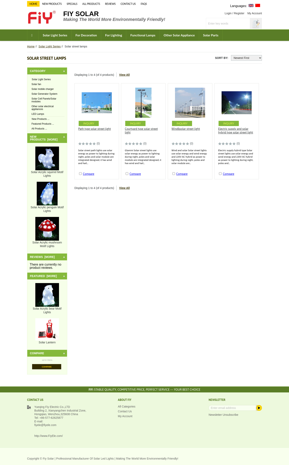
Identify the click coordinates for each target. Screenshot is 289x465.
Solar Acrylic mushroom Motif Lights (47, 232)
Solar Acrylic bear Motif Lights (47, 298)
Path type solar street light (94, 128)
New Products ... (40, 119)
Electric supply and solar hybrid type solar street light (235, 130)
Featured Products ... (43, 123)
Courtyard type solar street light (141, 130)
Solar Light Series (55, 35)
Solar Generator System (44, 93)
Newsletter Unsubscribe (223, 414)
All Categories (126, 406)
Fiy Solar (81, 13)
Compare (47, 366)
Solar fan (36, 84)
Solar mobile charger (43, 89)
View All (124, 74)
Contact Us (125, 411)
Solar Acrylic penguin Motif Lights (47, 197)
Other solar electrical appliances (43, 108)
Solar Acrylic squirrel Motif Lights (47, 162)
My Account (254, 13)
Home (31, 46)
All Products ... (39, 128)
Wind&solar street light (186, 128)
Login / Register (234, 13)
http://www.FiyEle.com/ (48, 435)
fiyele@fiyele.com (45, 425)
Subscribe (258, 408)
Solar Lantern (47, 331)
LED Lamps (38, 114)
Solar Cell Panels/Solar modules (44, 100)
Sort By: (221, 58)
